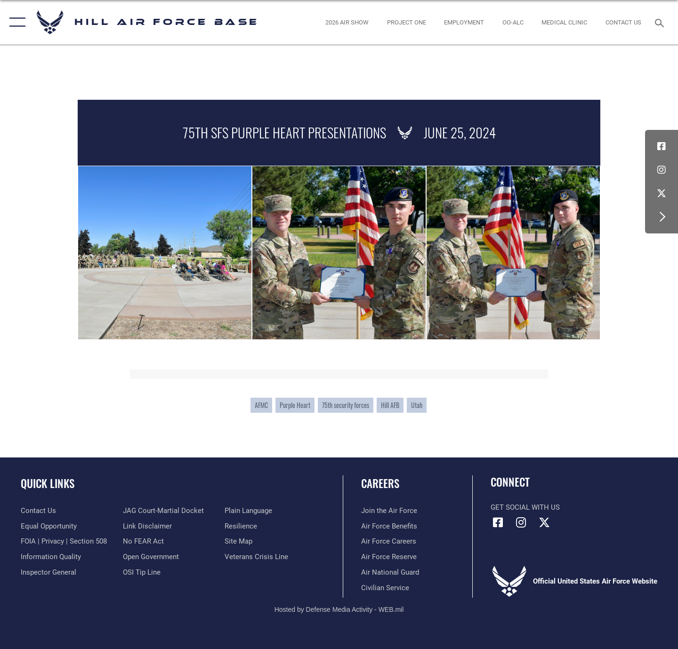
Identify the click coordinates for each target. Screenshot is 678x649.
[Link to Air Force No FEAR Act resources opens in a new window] (143, 541)
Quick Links (47, 483)
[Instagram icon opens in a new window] (661, 170)
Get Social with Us (525, 507)
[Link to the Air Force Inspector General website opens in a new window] (48, 572)
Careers (380, 483)
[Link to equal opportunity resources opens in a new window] (49, 526)
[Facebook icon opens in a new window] (661, 146)
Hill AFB (390, 405)
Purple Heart (295, 405)
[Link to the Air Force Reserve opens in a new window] (389, 557)
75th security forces (345, 405)
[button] (15, 22)
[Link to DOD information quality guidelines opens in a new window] (51, 557)
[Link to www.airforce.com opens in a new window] (389, 510)
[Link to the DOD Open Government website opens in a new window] (151, 557)
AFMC (261, 405)
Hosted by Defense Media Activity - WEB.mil (339, 609)
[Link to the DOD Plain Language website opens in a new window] (248, 510)
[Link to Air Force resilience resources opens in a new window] (241, 526)
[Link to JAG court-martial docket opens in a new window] (163, 510)
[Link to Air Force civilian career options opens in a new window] (385, 588)
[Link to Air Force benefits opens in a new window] (389, 526)
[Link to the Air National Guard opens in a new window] (390, 572)
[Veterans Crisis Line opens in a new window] (256, 557)
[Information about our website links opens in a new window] (147, 526)
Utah (416, 405)
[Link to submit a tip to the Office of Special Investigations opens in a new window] (142, 572)
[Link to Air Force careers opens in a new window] (388, 541)
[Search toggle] (661, 22)
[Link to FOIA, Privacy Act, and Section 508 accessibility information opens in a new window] (64, 541)
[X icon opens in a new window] (661, 193)
